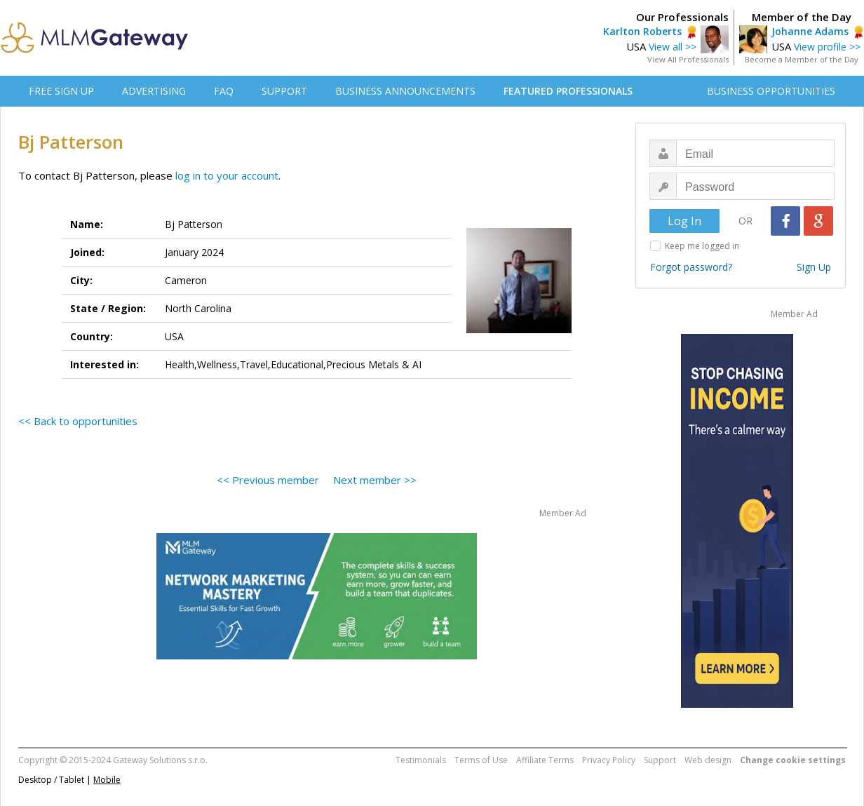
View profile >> (827, 46)
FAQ (224, 91)
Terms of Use (481, 760)
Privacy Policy (608, 760)
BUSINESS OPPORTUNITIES (771, 91)
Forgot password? (691, 267)
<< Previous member (268, 480)
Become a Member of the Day (801, 59)
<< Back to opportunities (77, 421)
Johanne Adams (810, 31)
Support (660, 760)
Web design (707, 760)
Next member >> (375, 480)
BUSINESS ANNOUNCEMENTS (405, 91)
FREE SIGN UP (61, 91)
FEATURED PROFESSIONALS (568, 91)
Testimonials (421, 760)
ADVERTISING (154, 91)
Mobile (107, 780)
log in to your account (226, 175)
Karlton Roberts (642, 31)
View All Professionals (688, 59)
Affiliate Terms (545, 760)
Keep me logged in (702, 246)
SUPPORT (284, 91)
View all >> (672, 46)
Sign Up (814, 267)
